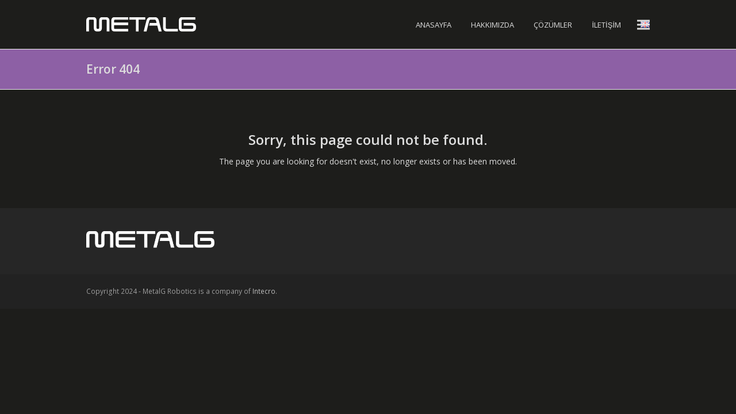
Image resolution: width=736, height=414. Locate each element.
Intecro (263, 291)
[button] (643, 24)
